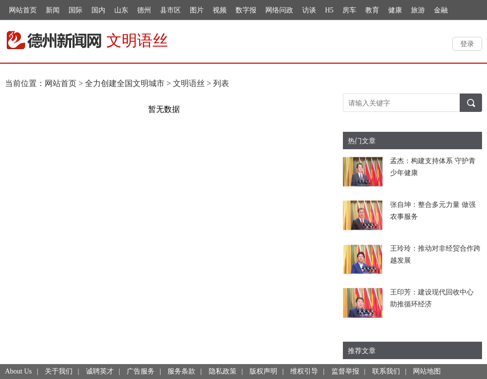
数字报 (246, 10)
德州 (144, 10)
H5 (329, 10)
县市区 (170, 10)
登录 (467, 43)
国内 (98, 10)
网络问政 (279, 10)
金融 (441, 10)
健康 (395, 10)
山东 (121, 10)
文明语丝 (189, 83)
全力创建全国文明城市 (124, 83)
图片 (197, 10)
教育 (372, 10)
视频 (220, 10)
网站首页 (23, 10)
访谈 (309, 10)
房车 (349, 10)
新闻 (53, 10)
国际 (75, 10)
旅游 (418, 10)
